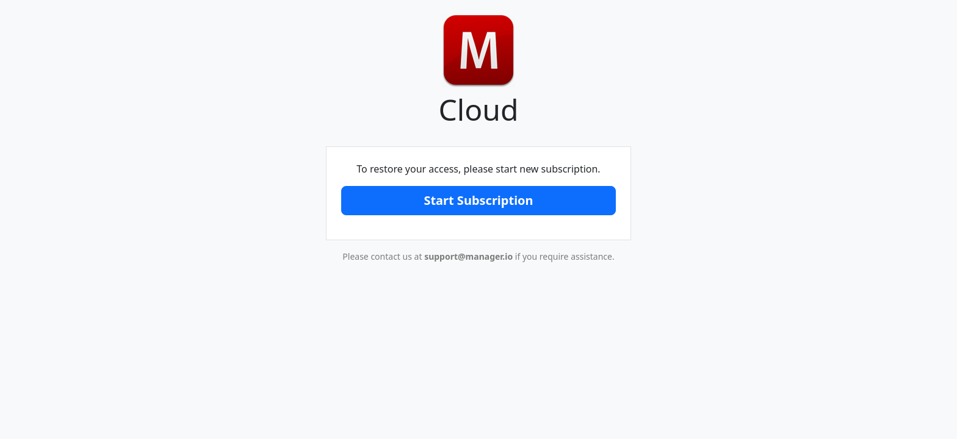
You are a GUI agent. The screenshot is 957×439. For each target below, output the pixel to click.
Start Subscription (478, 200)
